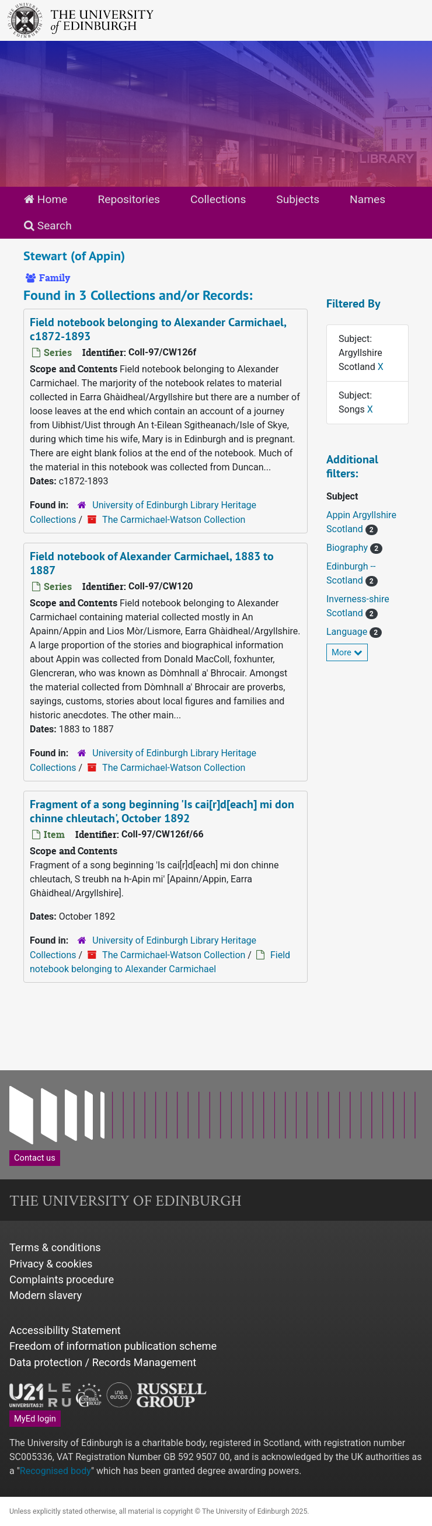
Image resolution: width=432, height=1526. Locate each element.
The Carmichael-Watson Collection (173, 519)
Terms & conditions (55, 1247)
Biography (348, 547)
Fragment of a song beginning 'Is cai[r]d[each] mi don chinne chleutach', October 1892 (162, 811)
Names (367, 199)
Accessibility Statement (65, 1330)
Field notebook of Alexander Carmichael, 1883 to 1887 (152, 563)
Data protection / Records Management (102, 1362)
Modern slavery (45, 1295)
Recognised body (55, 1470)
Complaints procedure (61, 1279)
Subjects (297, 199)
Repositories (128, 199)
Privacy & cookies (51, 1264)
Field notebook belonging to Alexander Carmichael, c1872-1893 (158, 329)
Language (348, 631)
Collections (218, 199)
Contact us (34, 1158)
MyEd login (35, 1418)
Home (45, 199)
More (347, 652)
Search (48, 225)
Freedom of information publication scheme (113, 1346)
